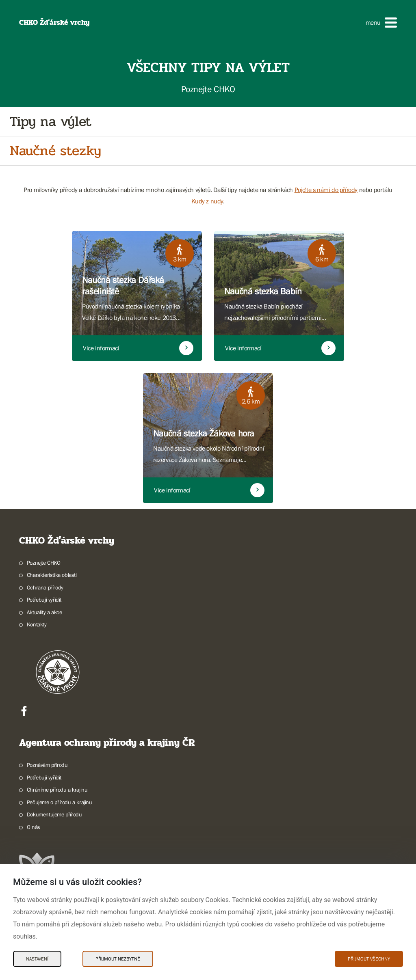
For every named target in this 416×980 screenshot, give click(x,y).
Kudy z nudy (207, 201)
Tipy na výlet (50, 121)
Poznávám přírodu (47, 765)
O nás (33, 827)
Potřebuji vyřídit (44, 599)
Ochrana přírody (45, 587)
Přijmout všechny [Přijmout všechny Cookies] (369, 959)
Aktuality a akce (44, 612)
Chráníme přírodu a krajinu (57, 789)
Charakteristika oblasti (52, 575)
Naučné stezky (55, 150)
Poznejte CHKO (44, 562)
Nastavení (37, 959)
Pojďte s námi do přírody (326, 189)
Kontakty (37, 624)
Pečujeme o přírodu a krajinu (59, 802)
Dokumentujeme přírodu (54, 814)
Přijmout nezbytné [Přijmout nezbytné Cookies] (117, 959)
